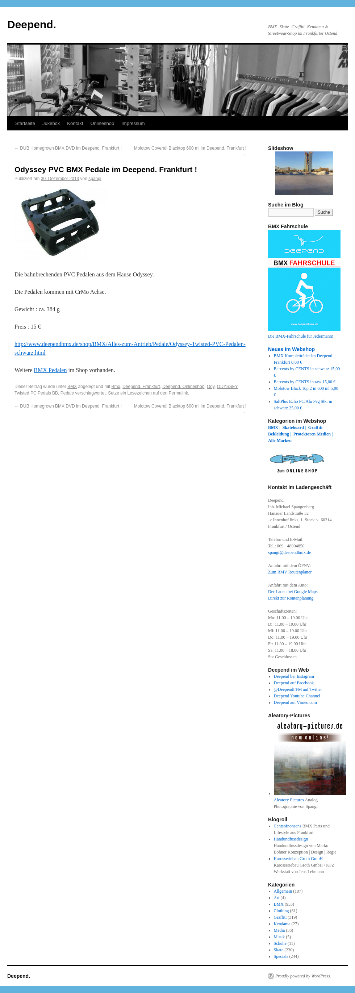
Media (279, 930)
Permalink (178, 393)
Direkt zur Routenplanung (290, 598)
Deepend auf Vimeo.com (295, 702)
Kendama (282, 923)
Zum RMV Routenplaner (290, 572)
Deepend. (31, 24)
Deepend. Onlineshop (183, 386)
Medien (324, 434)
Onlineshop (102, 123)
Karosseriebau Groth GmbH (298, 858)
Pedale (67, 393)
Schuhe (280, 943)
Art (277, 897)
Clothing (281, 910)
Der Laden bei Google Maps (293, 591)
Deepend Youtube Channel (297, 695)
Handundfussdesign (291, 839)
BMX (72, 386)
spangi (94, 178)
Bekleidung (278, 434)
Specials (281, 956)
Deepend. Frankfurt (141, 386)
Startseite (25, 123)
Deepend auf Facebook (294, 682)
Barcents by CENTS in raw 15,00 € (304, 381)
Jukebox (51, 123)
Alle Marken (280, 440)
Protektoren (304, 434)
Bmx (116, 386)
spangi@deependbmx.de (289, 552)
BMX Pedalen (50, 370)
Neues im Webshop (291, 349)
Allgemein (283, 891)
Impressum (133, 123)
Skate (279, 949)
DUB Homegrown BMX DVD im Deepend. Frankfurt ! (68, 148)
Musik (279, 936)
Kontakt (75, 123)
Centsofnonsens (287, 826)
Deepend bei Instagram (294, 676)
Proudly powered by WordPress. (303, 976)
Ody (210, 386)
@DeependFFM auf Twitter (298, 689)
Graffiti (315, 427)
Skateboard (293, 427)
